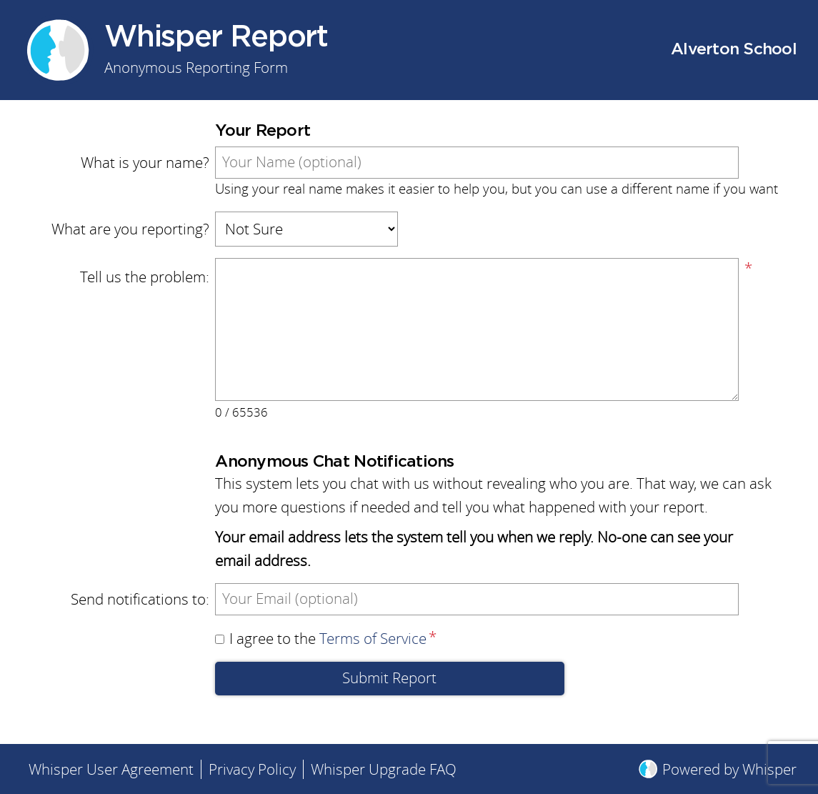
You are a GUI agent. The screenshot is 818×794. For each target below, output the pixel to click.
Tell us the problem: (144, 277)
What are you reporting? (130, 229)
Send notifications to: (140, 599)
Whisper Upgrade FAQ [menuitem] (384, 769)
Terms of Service (373, 638)
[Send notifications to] (476, 599)
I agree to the (321, 638)
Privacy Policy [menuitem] (252, 769)
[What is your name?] (476, 163)
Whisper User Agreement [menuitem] (111, 769)
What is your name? (145, 162)
